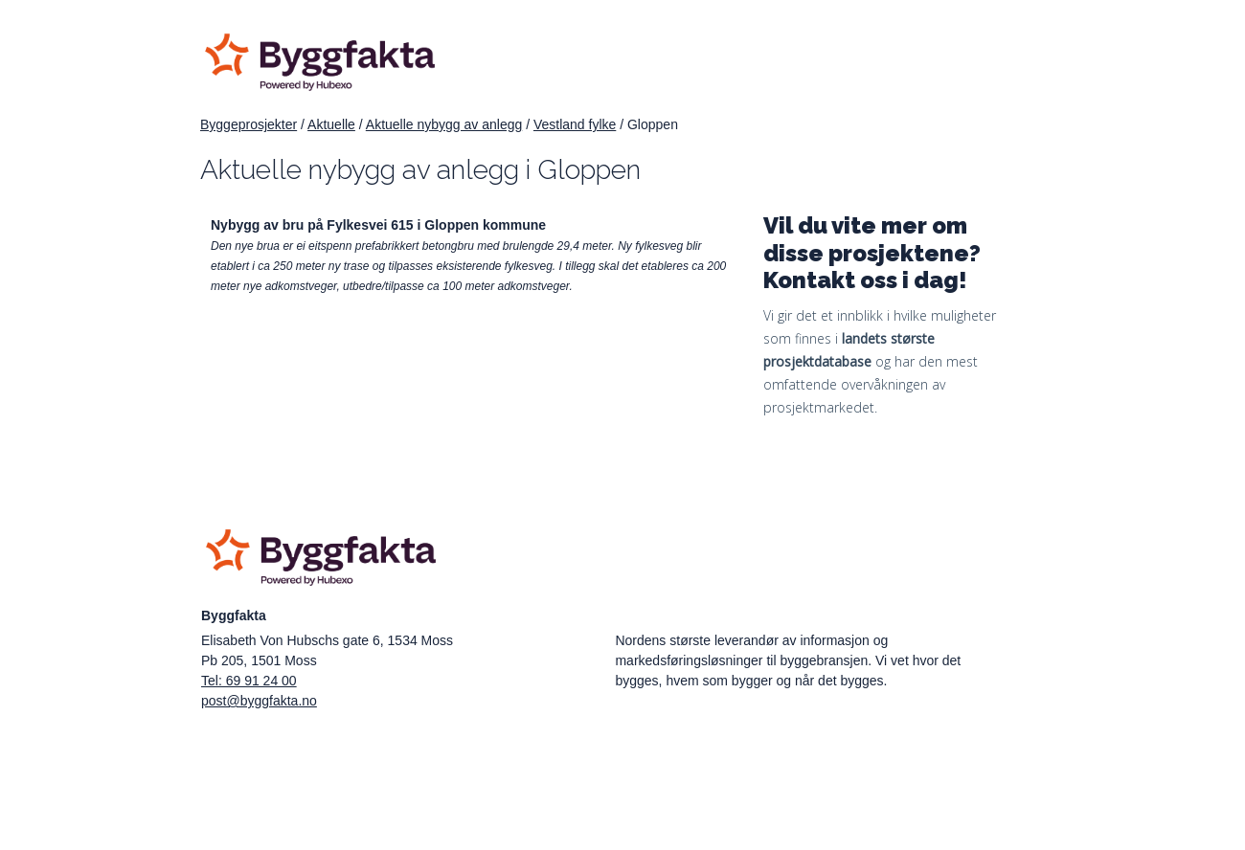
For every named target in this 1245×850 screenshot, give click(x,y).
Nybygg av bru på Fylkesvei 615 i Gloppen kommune (378, 225)
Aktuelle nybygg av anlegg (444, 124)
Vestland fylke (574, 124)
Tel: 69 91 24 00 (249, 680)
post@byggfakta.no (259, 700)
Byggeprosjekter (248, 124)
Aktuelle (331, 124)
